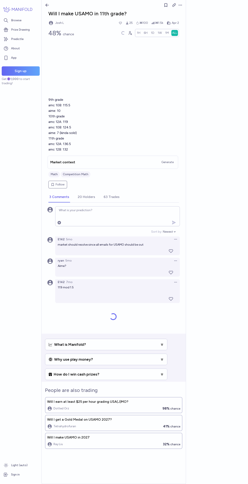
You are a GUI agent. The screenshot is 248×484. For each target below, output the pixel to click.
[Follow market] (166, 5)
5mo (69, 239)
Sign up (21, 71)
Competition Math (75, 174)
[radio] (138, 33)
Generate (167, 162)
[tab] (59, 197)
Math (54, 174)
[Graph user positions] (130, 33)
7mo (69, 282)
